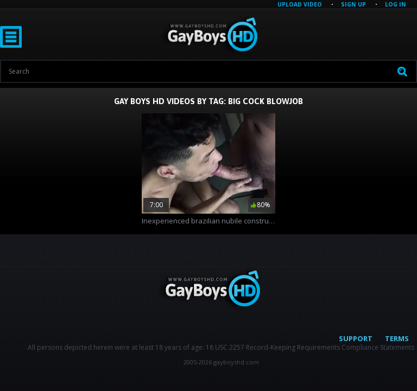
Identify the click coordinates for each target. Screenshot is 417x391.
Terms (397, 338)
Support (355, 338)
